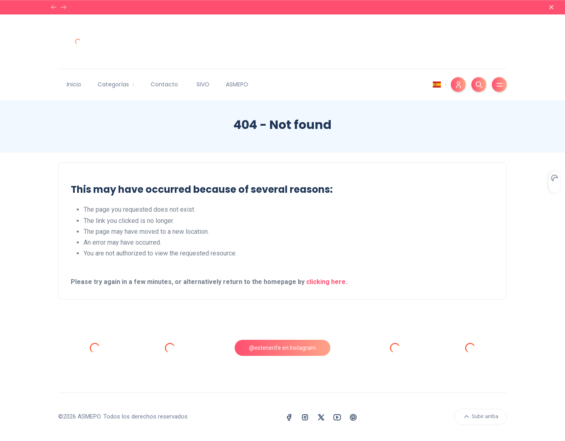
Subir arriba (480, 416)
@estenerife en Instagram (282, 348)
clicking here (326, 282)
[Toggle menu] (499, 84)
